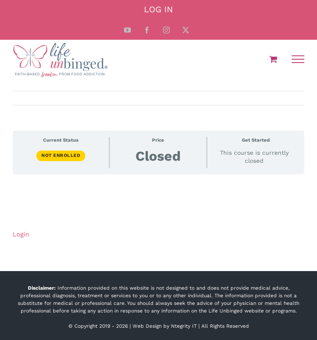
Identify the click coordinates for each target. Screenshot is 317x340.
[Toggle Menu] (298, 59)
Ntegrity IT (184, 326)
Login (21, 234)
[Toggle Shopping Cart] (273, 59)
